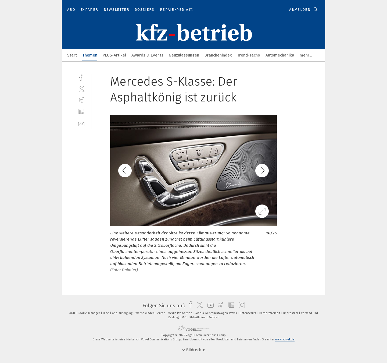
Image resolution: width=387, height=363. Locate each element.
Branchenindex (218, 55)
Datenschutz (248, 313)
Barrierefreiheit (270, 313)
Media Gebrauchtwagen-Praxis (216, 313)
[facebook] (81, 77)
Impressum (291, 313)
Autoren (214, 317)
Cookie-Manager (89, 313)
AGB (72, 313)
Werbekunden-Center (150, 313)
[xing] (81, 100)
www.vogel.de (285, 339)
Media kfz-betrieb (180, 313)
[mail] (81, 123)
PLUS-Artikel (114, 55)
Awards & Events (147, 55)
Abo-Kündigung (122, 313)
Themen (89, 55)
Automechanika (280, 55)
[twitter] (81, 88)
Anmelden (299, 9)
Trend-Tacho (248, 55)
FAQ (184, 317)
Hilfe (106, 313)
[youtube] (209, 306)
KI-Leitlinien (197, 317)
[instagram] (240, 306)
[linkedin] (81, 111)
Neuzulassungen (184, 55)
